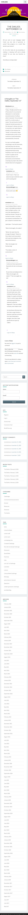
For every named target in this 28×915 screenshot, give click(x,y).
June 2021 (6, 743)
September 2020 (8, 773)
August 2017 (7, 896)
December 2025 (8, 610)
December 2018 (8, 843)
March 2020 (7, 793)
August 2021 (7, 737)
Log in (5, 418)
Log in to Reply (9, 169)
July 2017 (6, 900)
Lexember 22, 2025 (16, 445)
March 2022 (7, 713)
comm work (7, 537)
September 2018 (8, 853)
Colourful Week (8, 530)
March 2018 (7, 873)
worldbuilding (7, 590)
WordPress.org (8, 428)
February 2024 (7, 637)
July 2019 (6, 820)
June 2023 (6, 663)
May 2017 (6, 906)
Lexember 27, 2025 (16, 442)
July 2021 (6, 740)
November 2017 (8, 886)
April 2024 (6, 630)
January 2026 (7, 607)
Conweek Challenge (9, 543)
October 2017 (7, 890)
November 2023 (8, 647)
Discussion (7, 71)
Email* (11, 397)
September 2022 (8, 693)
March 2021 (7, 753)
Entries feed (7, 421)
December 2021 (8, 723)
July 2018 (6, 860)
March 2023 (7, 673)
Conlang (4, 2)
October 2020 (7, 770)
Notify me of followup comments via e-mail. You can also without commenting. (14, 352)
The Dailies (8, 69)
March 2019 (7, 833)
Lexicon (6, 570)
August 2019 (7, 816)
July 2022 (6, 700)
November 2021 (8, 727)
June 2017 (6, 903)
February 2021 (7, 757)
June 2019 (6, 823)
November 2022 (8, 687)
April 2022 (6, 710)
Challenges (7, 496)
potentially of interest (10, 580)
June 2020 (6, 783)
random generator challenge (11, 586)
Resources (6, 506)
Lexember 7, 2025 (16, 455)
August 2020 (7, 777)
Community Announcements (11, 499)
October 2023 (7, 650)
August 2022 (7, 697)
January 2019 (7, 840)
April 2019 (6, 830)
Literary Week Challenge (10, 573)
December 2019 (8, 803)
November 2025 (8, 614)
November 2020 (8, 767)
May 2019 (6, 826)
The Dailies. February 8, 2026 (11, 469)
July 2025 (6, 627)
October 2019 (7, 810)
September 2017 (8, 893)
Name (11, 391)
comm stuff (7, 533)
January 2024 (7, 640)
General (6, 503)
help (5, 560)
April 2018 (6, 870)
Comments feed (8, 425)
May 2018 (6, 866)
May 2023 (6, 667)
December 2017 (8, 883)
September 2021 (8, 733)
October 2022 (7, 690)
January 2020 (7, 800)
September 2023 (8, 654)
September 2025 (8, 620)
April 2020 (6, 790)
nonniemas (21, 32)
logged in (13, 343)
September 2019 (8, 813)
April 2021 (6, 750)
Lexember (6, 566)
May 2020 (6, 786)
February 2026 (7, 604)
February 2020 (7, 796)
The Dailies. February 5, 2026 (11, 479)
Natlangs (6, 576)
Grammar (6, 557)
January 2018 (7, 880)
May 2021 (6, 747)
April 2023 (6, 670)
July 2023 (6, 660)
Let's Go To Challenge (9, 563)
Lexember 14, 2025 (16, 452)
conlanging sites (8, 540)
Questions (6, 583)
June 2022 (6, 703)
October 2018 (7, 850)
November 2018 (8, 846)
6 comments (15, 34)
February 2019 (7, 836)
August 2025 (7, 624)
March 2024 (7, 634)
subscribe (16, 353)
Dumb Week (7, 553)
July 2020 (6, 780)
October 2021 (7, 730)
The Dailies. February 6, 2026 (11, 476)
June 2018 (6, 863)
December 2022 (8, 683)
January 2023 (7, 680)
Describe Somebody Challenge (12, 547)
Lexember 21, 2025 (16, 448)
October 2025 (7, 617)
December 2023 (8, 644)
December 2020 (8, 763)
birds (5, 527)
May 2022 (6, 707)
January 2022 (7, 720)
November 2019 (8, 806)
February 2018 (7, 876)
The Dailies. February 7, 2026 (11, 472)
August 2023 (7, 657)
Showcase (6, 509)
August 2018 (7, 856)
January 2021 (7, 760)
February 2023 (7, 677)
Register (6, 415)
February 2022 (7, 717)
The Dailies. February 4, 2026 (11, 482)
